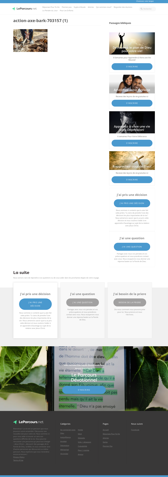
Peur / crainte (83, 450)
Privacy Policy (18, 457)
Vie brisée (64, 454)
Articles (91, 7)
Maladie (81, 438)
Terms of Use (18, 460)
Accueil (106, 430)
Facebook (135, 430)
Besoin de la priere (130, 302)
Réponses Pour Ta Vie (51, 7)
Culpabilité (82, 446)
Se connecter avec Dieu (67, 431)
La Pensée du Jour (50, 10)
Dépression (64, 445)
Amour (80, 454)
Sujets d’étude (80, 7)
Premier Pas (107, 446)
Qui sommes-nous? (103, 7)
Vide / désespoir (84, 442)
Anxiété (63, 441)
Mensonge (64, 450)
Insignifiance (65, 437)
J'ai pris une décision (132, 203)
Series (105, 442)
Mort (80, 434)
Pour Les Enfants (66, 10)
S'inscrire (132, 66)
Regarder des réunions (123, 7)
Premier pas (66, 7)
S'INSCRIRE (84, 390)
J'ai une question (132, 246)
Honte (80, 430)
